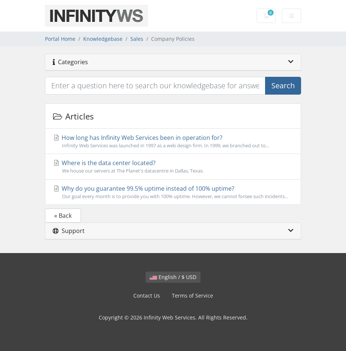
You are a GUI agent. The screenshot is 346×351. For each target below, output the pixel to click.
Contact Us (146, 295)
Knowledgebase (103, 38)
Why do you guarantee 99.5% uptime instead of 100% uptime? (173, 192)
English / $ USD (173, 277)
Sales (136, 38)
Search (283, 86)
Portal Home (60, 38)
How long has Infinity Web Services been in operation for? (173, 141)
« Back (63, 215)
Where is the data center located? (173, 166)
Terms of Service (192, 295)
